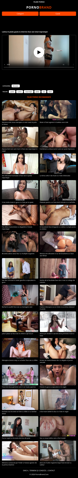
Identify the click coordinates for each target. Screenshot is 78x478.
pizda (37, 92)
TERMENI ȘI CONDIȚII (37, 470)
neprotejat (28, 92)
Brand (39, 7)
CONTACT (51, 470)
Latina (20, 92)
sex (44, 92)
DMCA (25, 470)
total (50, 92)
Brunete (15, 86)
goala (12, 92)
